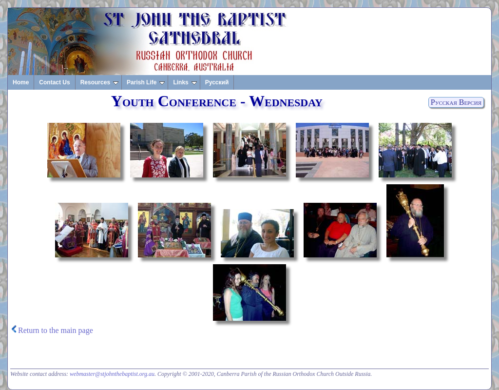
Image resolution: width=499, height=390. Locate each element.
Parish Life (146, 82)
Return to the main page (55, 330)
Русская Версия (456, 102)
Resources (99, 82)
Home (21, 82)
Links (184, 82)
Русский (217, 82)
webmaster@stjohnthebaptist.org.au (112, 373)
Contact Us (54, 82)
